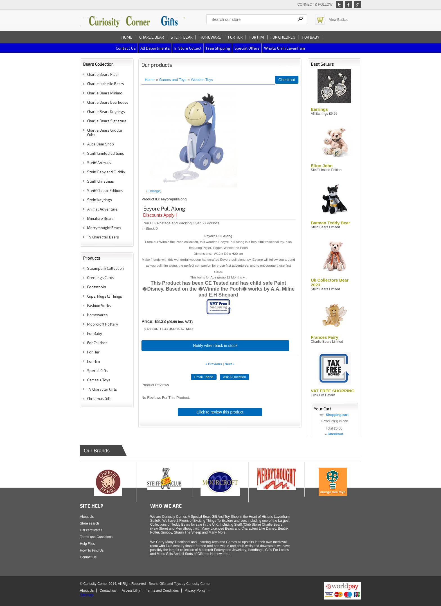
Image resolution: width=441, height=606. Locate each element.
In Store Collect (188, 48)
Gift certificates (91, 530)
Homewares (97, 315)
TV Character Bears (103, 237)
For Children (283, 37)
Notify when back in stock (215, 345)
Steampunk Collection (105, 268)
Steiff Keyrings (99, 200)
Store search (89, 523)
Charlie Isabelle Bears (105, 83)
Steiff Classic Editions (105, 190)
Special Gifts (97, 370)
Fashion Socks (99, 305)
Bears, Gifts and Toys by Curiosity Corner (180, 584)
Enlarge (154, 191)
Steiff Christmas (100, 181)
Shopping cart (337, 415)
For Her (235, 37)
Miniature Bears (100, 218)
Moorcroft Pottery (102, 324)
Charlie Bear (151, 37)
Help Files (87, 544)
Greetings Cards (100, 277)
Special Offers (247, 48)
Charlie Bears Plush (103, 74)
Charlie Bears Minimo (104, 93)
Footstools (96, 287)
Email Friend (203, 377)
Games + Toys (98, 380)
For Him (257, 37)
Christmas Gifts (99, 398)
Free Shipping (218, 48)
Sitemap (86, 595)
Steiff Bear (182, 37)
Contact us (126, 48)
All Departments (155, 48)
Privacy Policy (195, 590)
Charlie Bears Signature (107, 121)
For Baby (310, 37)
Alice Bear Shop (100, 144)
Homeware (210, 37)
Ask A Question (234, 377)
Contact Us (88, 557)
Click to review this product (220, 412)
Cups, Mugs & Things (104, 296)
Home (127, 37)
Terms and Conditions (96, 537)
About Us (87, 517)
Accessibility (131, 590)
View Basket (338, 20)
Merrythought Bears (104, 227)
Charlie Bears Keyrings (106, 111)
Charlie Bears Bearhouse (108, 102)
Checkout (286, 80)
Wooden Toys (202, 80)
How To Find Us (92, 550)
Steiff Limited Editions (105, 153)
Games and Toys (172, 80)
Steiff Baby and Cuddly (106, 172)
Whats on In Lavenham (284, 48)
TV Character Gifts (102, 389)
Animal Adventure (102, 209)
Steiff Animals (99, 162)
